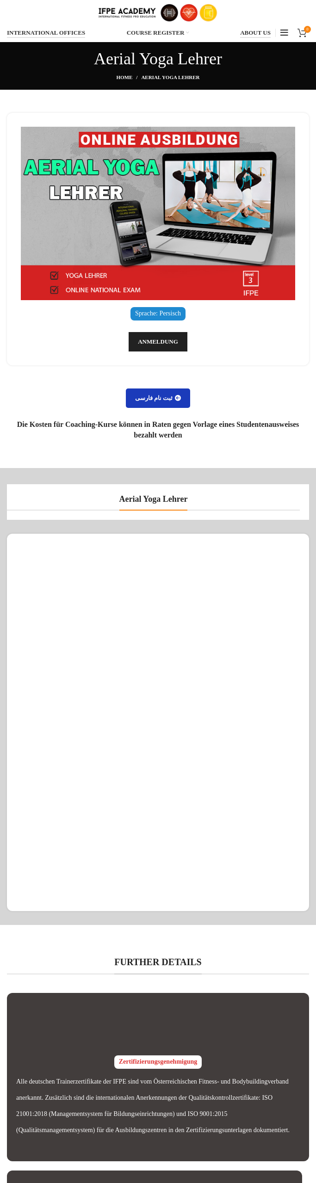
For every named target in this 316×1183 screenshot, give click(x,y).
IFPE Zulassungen (158, 952)
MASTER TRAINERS (247, 1117)
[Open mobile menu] (284, 33)
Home (124, 77)
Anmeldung (158, 341)
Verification (127, 1044)
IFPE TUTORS (237, 1100)
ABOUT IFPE (235, 1085)
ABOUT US (255, 32)
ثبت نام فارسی (158, 398)
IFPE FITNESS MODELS (251, 1132)
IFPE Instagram (132, 1060)
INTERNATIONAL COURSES (258, 1044)
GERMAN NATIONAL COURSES (248, 1065)
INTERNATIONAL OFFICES (46, 32)
